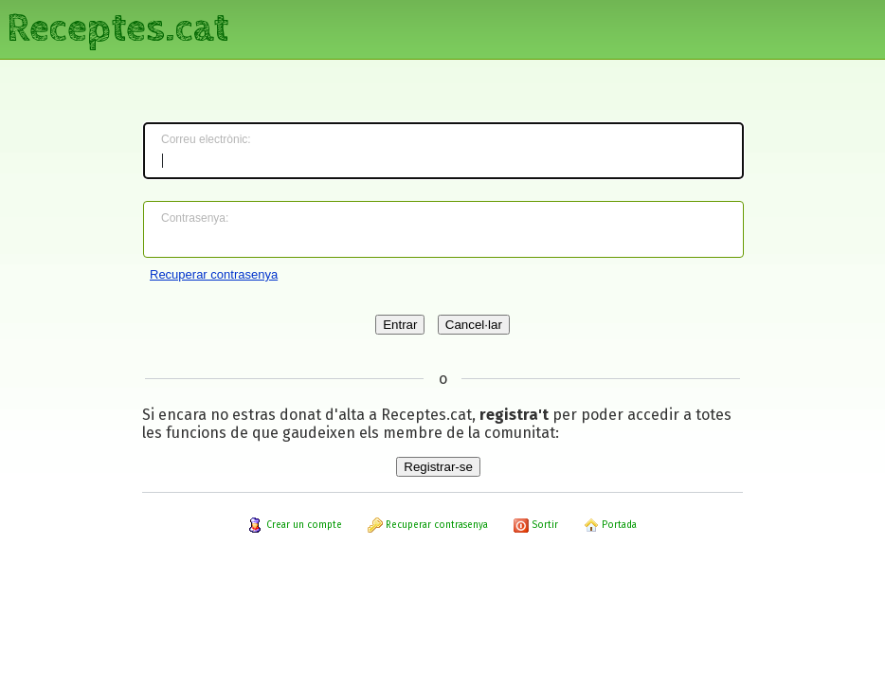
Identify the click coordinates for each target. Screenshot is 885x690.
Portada (610, 525)
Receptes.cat (117, 28)
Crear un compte (295, 525)
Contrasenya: (194, 218)
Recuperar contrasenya (214, 274)
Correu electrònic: (206, 139)
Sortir (536, 525)
